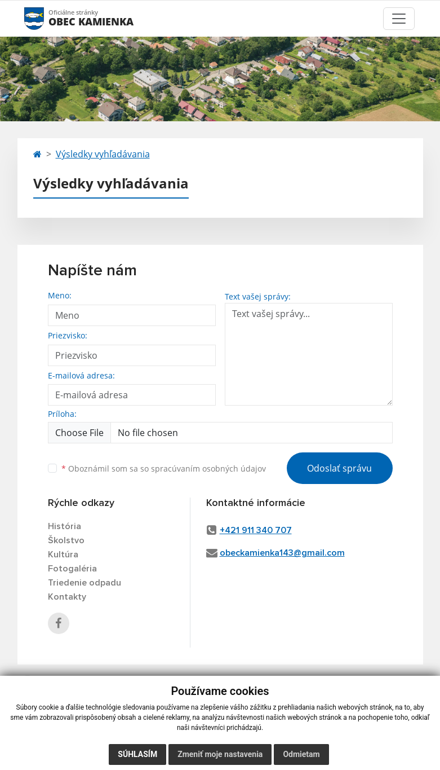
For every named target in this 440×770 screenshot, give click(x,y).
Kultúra (63, 554)
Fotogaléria (72, 568)
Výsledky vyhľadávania (103, 154)
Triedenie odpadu (84, 582)
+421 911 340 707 (256, 530)
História (64, 526)
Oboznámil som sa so (163, 468)
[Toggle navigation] (399, 18)
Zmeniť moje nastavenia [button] (220, 754)
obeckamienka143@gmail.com (282, 552)
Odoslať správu (339, 468)
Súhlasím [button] (137, 754)
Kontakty (67, 596)
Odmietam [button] (301, 754)
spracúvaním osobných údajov (208, 468)
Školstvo (66, 540)
